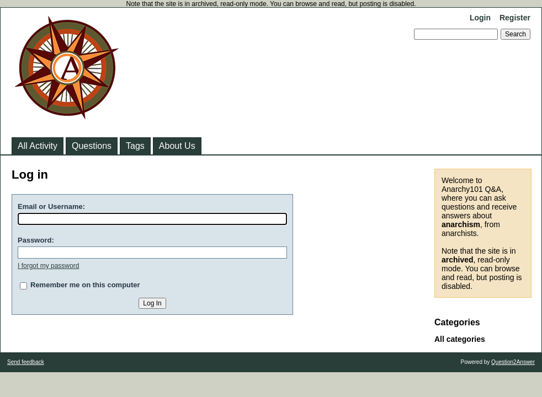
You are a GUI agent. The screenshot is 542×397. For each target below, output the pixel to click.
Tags (135, 146)
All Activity (37, 146)
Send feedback (25, 362)
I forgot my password (48, 266)
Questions (91, 146)
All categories (459, 339)
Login (480, 17)
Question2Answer (513, 362)
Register (515, 17)
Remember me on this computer (85, 285)
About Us (177, 146)
